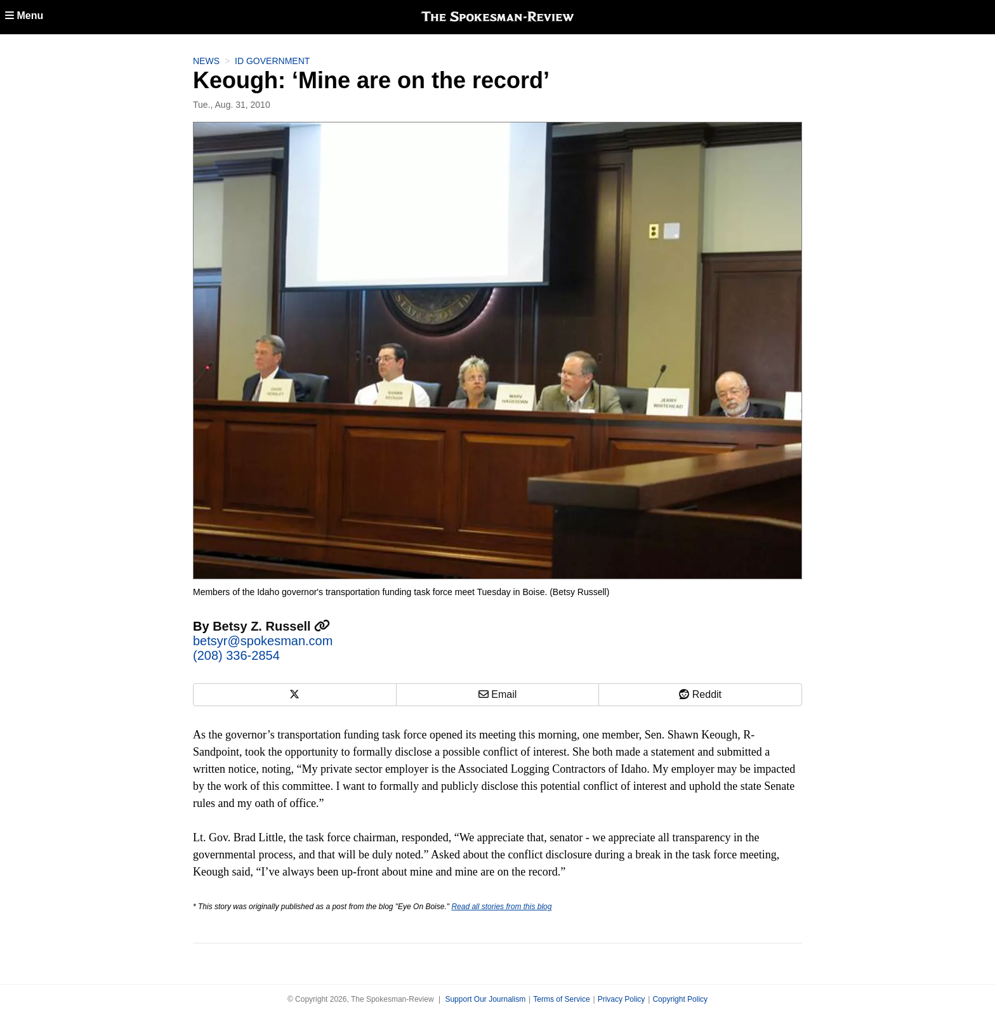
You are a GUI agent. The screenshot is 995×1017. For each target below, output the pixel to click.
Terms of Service (561, 999)
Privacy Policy (621, 999)
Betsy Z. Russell (271, 626)
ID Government (272, 61)
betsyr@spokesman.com (263, 641)
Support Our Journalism (485, 999)
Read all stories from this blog (501, 906)
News (206, 61)
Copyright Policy (680, 999)
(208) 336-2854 (236, 655)
